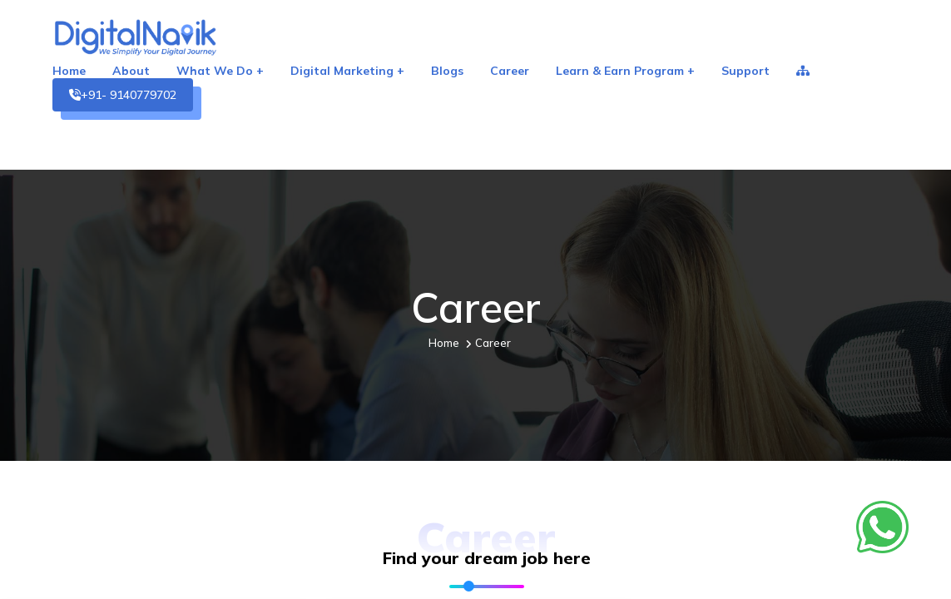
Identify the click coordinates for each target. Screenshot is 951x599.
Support (745, 70)
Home (69, 70)
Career (509, 70)
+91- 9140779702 (122, 94)
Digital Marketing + (347, 70)
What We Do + (220, 70)
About (131, 70)
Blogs (447, 70)
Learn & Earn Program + (625, 70)
